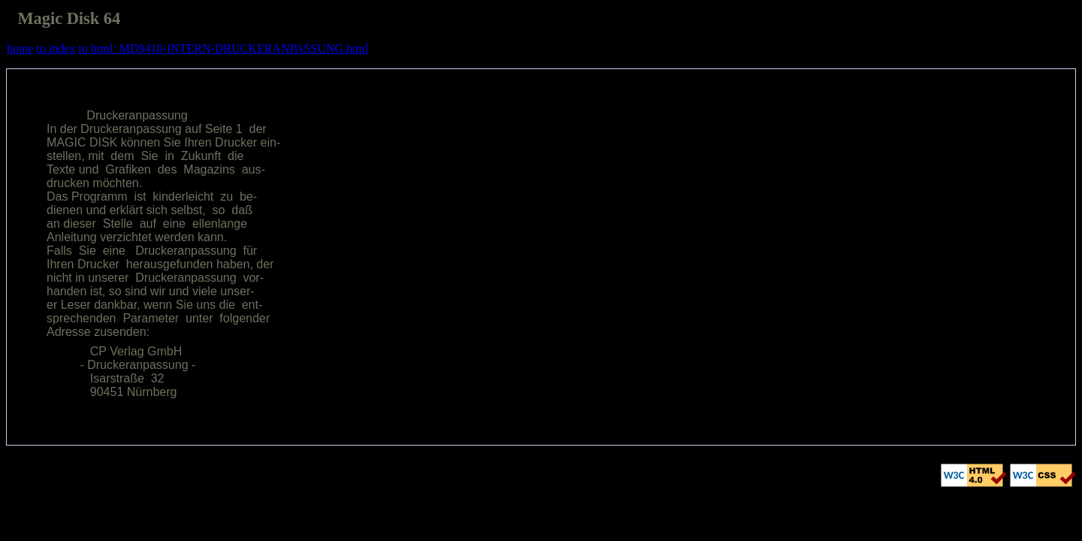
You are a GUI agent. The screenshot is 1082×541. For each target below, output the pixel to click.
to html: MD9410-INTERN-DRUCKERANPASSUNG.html (224, 48)
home (20, 48)
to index (56, 48)
